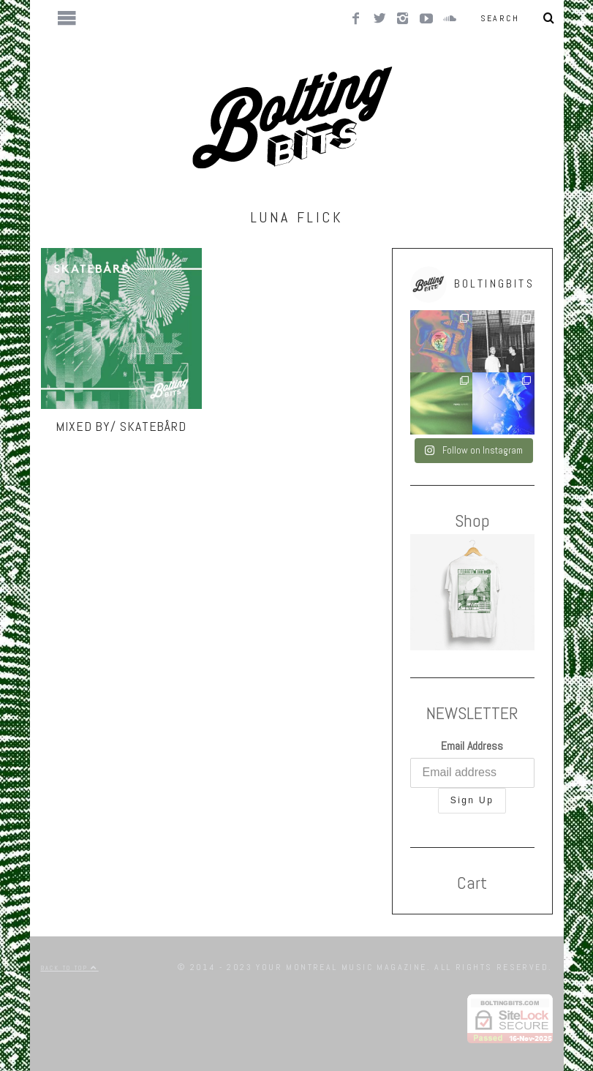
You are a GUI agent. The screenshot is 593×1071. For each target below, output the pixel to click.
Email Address (472, 746)
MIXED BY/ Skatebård (121, 426)
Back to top (70, 968)
